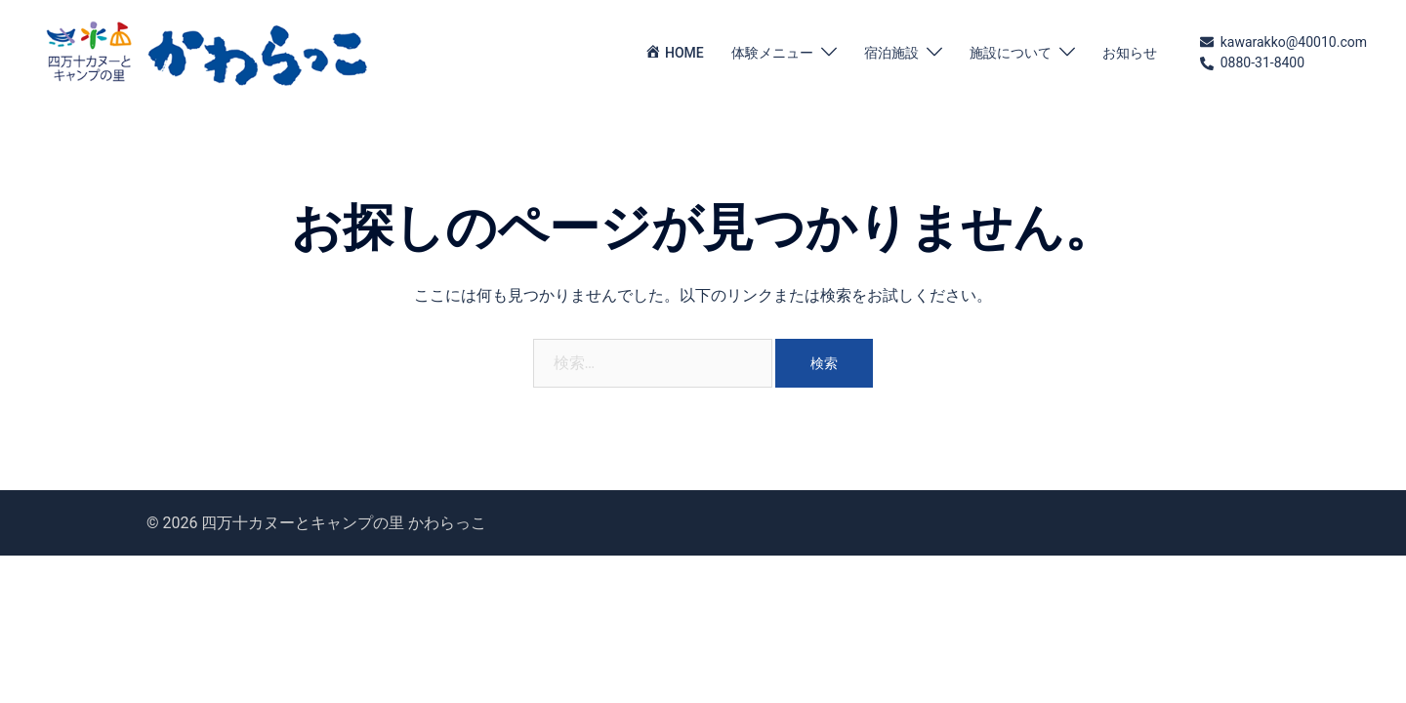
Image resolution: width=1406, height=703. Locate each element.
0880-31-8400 (1252, 63)
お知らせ (1129, 53)
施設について (1011, 53)
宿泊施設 (891, 53)
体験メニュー (772, 53)
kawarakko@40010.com (1283, 43)
